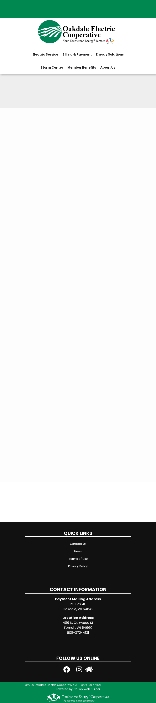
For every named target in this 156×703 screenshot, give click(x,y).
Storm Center (52, 67)
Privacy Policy (78, 566)
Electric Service (45, 54)
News (78, 551)
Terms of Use (78, 559)
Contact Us (78, 544)
